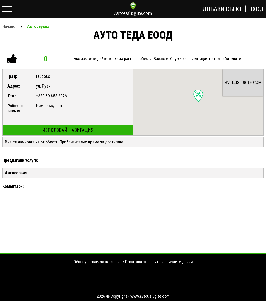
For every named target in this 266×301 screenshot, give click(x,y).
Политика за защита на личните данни (159, 261)
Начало (8, 26)
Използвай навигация (68, 130)
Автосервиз (38, 26)
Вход (256, 9)
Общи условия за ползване (97, 261)
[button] (198, 96)
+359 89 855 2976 (51, 95)
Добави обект (222, 9)
